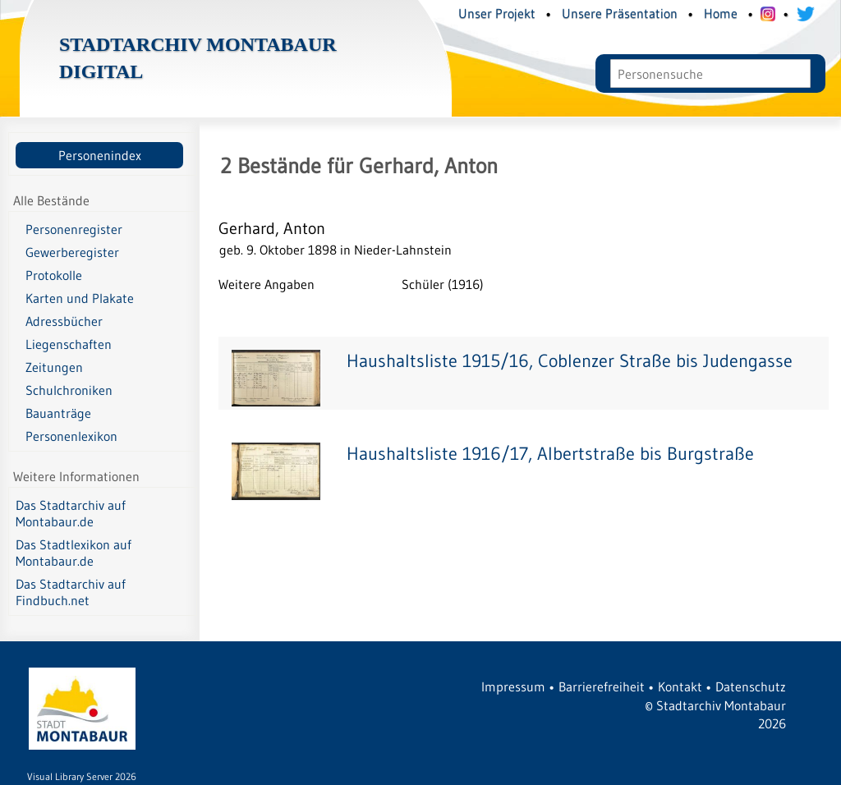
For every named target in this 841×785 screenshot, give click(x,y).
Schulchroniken (69, 390)
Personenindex (99, 155)
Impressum (513, 686)
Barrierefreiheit (601, 686)
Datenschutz (750, 686)
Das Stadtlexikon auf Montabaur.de (73, 552)
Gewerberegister (72, 252)
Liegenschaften (68, 344)
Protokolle (53, 275)
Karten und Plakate (79, 298)
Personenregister (73, 229)
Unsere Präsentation (620, 13)
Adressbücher (64, 321)
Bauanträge (58, 413)
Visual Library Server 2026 (81, 776)
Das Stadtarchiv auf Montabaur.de (71, 513)
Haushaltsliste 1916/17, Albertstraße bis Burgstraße (550, 454)
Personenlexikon (71, 436)
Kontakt (680, 686)
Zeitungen (54, 367)
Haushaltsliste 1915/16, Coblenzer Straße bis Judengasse (570, 361)
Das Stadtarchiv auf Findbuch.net (71, 592)
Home (721, 13)
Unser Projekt (496, 13)
